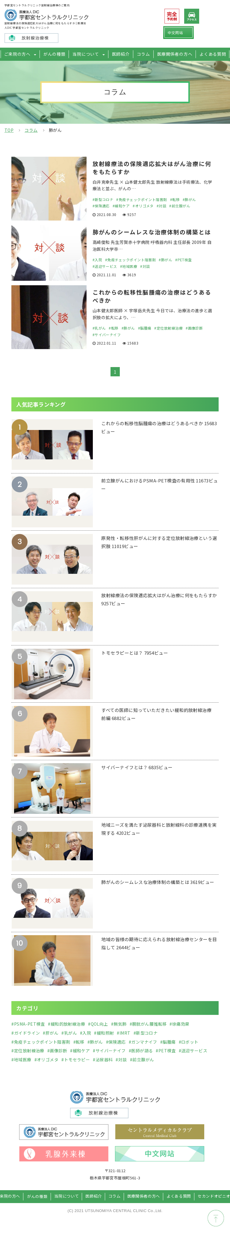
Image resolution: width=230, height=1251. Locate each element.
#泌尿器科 (103, 1070)
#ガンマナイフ (143, 1052)
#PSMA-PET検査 (28, 1034)
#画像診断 (194, 338)
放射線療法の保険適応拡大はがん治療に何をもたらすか (152, 167)
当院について (87, 54)
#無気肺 (119, 1034)
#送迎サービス (105, 275)
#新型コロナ (103, 200)
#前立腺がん (179, 206)
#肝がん (50, 1043)
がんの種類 (58, 54)
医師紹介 (120, 54)
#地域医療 (128, 275)
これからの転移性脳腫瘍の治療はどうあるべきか (152, 306)
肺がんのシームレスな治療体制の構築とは (152, 237)
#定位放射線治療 (168, 338)
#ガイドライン (25, 1043)
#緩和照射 (104, 1043)
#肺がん (189, 200)
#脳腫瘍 (144, 338)
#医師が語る (141, 1061)
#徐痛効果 (179, 1034)
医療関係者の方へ (171, 54)
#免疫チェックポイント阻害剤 (141, 200)
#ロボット (189, 1052)
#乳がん (99, 338)
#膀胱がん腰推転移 (148, 1034)
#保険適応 (101, 206)
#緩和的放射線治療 (66, 1034)
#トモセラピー (75, 1070)
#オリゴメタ (143, 206)
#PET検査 (183, 269)
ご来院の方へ (22, 54)
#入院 (97, 269)
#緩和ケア (121, 206)
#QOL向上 (98, 1034)
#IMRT (123, 1043)
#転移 (174, 200)
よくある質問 (207, 54)
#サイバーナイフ (107, 345)
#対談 (161, 206)
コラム (142, 54)
